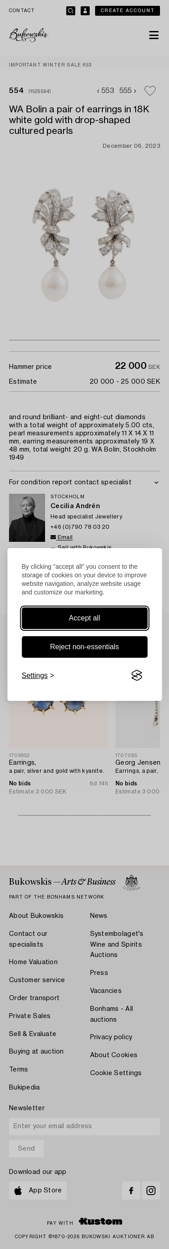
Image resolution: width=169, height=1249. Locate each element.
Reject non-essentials (84, 647)
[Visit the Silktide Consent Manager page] (136, 676)
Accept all (84, 618)
